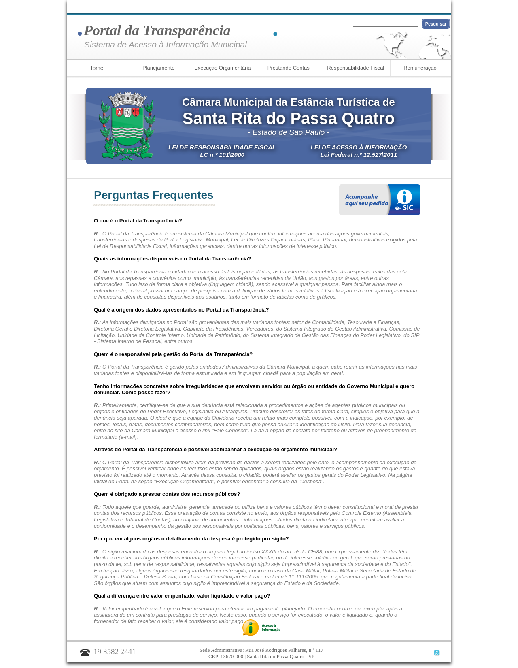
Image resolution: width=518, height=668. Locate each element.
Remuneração (420, 68)
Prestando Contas (288, 68)
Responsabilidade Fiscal (355, 68)
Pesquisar (436, 23)
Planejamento (157, 68)
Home (95, 68)
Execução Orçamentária (222, 68)
